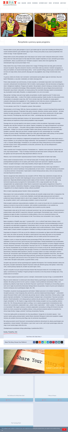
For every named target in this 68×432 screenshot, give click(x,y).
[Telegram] (47, 342)
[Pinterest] (53, 342)
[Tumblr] (50, 342)
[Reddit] (39, 342)
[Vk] (56, 342)
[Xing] (59, 342)
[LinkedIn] (42, 342)
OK (64, 429)
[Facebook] (34, 342)
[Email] (61, 342)
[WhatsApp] (45, 342)
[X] (37, 342)
